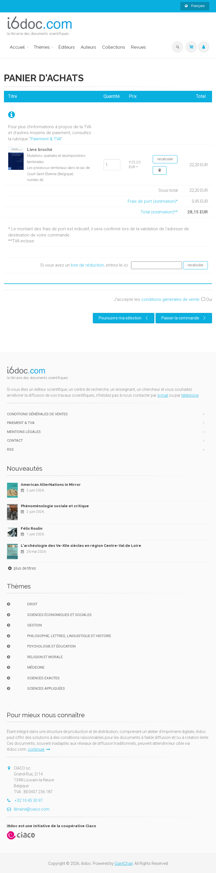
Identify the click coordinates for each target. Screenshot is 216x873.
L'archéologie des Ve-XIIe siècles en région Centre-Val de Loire (81, 545)
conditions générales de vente (170, 299)
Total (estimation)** (159, 212)
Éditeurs (66, 47)
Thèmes (42, 47)
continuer (39, 749)
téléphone (190, 395)
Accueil (17, 47)
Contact (15, 440)
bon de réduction (87, 265)
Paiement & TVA (46, 138)
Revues (138, 47)
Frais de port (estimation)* (153, 201)
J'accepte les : (163, 299)
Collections (113, 47)
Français (195, 6)
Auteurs (88, 47)
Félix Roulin (31, 528)
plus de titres (21, 568)
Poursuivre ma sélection (124, 318)
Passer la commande (184, 318)
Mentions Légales (24, 432)
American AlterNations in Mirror (51, 484)
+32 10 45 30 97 (25, 800)
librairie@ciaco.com (28, 809)
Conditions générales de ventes (37, 414)
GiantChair (123, 863)
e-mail (163, 395)
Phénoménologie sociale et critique (55, 506)
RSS (10, 449)
